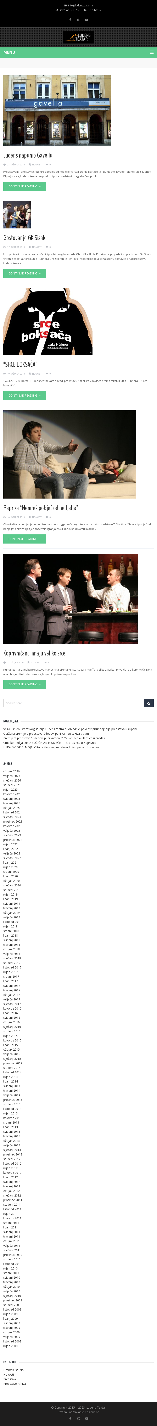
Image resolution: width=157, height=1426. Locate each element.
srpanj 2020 (11, 872)
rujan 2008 (10, 1346)
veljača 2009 (11, 1337)
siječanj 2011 (12, 1250)
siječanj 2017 (12, 1004)
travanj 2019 (11, 908)
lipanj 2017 (10, 981)
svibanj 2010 (11, 1277)
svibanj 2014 (11, 1086)
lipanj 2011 (10, 1227)
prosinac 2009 (12, 1300)
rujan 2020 (10, 867)
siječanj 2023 (12, 835)
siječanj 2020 (12, 885)
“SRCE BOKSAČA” (20, 364)
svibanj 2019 (11, 903)
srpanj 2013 (11, 1122)
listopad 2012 (12, 1163)
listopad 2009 (12, 1309)
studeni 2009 (12, 1305)
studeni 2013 (12, 1104)
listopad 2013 (12, 1109)
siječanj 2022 (12, 858)
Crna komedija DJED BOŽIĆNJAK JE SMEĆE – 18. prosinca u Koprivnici (49, 743)
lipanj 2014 (10, 1081)
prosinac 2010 (12, 1255)
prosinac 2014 (12, 1063)
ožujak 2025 (11, 808)
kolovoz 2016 (12, 1008)
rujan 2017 (10, 972)
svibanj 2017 (11, 986)
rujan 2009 (10, 1314)
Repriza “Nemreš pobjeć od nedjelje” (40, 508)
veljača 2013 (11, 1145)
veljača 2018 (11, 954)
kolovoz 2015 (12, 1040)
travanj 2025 (11, 803)
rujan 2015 (10, 1036)
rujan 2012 (10, 1168)
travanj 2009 (11, 1328)
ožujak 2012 (11, 1191)
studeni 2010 (12, 1259)
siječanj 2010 (12, 1296)
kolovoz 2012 (12, 1173)
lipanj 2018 (10, 935)
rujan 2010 (10, 1268)
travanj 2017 (11, 990)
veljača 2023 (11, 831)
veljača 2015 (11, 1054)
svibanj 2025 (11, 799)
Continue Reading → (25, 186)
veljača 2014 (11, 1095)
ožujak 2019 (11, 913)
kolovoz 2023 (12, 826)
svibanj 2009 (11, 1323)
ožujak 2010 (11, 1287)
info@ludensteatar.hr (78, 5)
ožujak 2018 (11, 949)
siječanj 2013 (12, 1150)
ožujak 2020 (11, 881)
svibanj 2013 (11, 1132)
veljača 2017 (11, 999)
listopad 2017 (12, 967)
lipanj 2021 (10, 862)
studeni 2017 (12, 963)
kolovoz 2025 (12, 794)
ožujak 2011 (11, 1241)
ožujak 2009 (11, 1332)
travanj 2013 (11, 1136)
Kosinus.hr (92, 1412)
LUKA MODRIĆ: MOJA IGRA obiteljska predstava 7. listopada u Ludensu (51, 747)
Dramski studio (13, 1370)
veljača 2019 (11, 917)
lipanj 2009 (10, 1318)
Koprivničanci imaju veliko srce (34, 653)
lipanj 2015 (10, 1045)
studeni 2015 (12, 1031)
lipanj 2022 (10, 849)
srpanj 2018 (11, 931)
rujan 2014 (10, 1077)
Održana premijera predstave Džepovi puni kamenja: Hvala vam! (46, 733)
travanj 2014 (11, 1090)
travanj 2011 (11, 1236)
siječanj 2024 (12, 817)
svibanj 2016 (11, 1017)
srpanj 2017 (11, 976)
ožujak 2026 (11, 771)
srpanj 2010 (11, 1273)
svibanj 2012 (11, 1182)
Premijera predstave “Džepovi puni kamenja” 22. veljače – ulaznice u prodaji (54, 738)
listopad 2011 (12, 1209)
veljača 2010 (11, 1291)
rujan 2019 (10, 894)
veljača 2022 (11, 853)
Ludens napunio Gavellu (27, 155)
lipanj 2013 (10, 1127)
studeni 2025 (12, 785)
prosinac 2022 (12, 840)
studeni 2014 (12, 1068)
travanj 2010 (11, 1282)
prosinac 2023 (12, 821)
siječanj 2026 (12, 780)
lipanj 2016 (10, 1013)
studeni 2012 (12, 1159)
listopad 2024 (12, 812)
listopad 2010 (12, 1264)
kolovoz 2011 (12, 1218)
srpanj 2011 (11, 1223)
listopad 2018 (12, 922)
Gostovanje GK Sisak (24, 238)
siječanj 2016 (12, 1027)
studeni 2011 (12, 1204)
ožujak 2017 (11, 995)
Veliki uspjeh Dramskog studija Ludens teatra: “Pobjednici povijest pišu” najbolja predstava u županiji (70, 729)
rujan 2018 (10, 926)
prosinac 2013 (12, 1100)
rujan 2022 (10, 844)
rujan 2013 (10, 1113)
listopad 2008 (12, 1341)
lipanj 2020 (10, 876)
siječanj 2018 (12, 958)
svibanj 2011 (11, 1232)
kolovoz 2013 (12, 1118)
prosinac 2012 (12, 1154)
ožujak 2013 (11, 1141)
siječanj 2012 (12, 1195)
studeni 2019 (12, 890)
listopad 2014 (12, 1072)
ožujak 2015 (11, 1049)
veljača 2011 (11, 1246)
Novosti (37, 164)
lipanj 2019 (10, 899)
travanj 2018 (11, 945)
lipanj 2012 (10, 1177)
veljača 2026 (11, 776)
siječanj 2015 (12, 1059)
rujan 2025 (10, 789)
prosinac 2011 (12, 1200)
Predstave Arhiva (14, 1384)
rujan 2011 (10, 1214)
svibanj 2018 (11, 940)
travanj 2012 (11, 1186)
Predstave (10, 1379)
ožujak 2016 (11, 1022)
